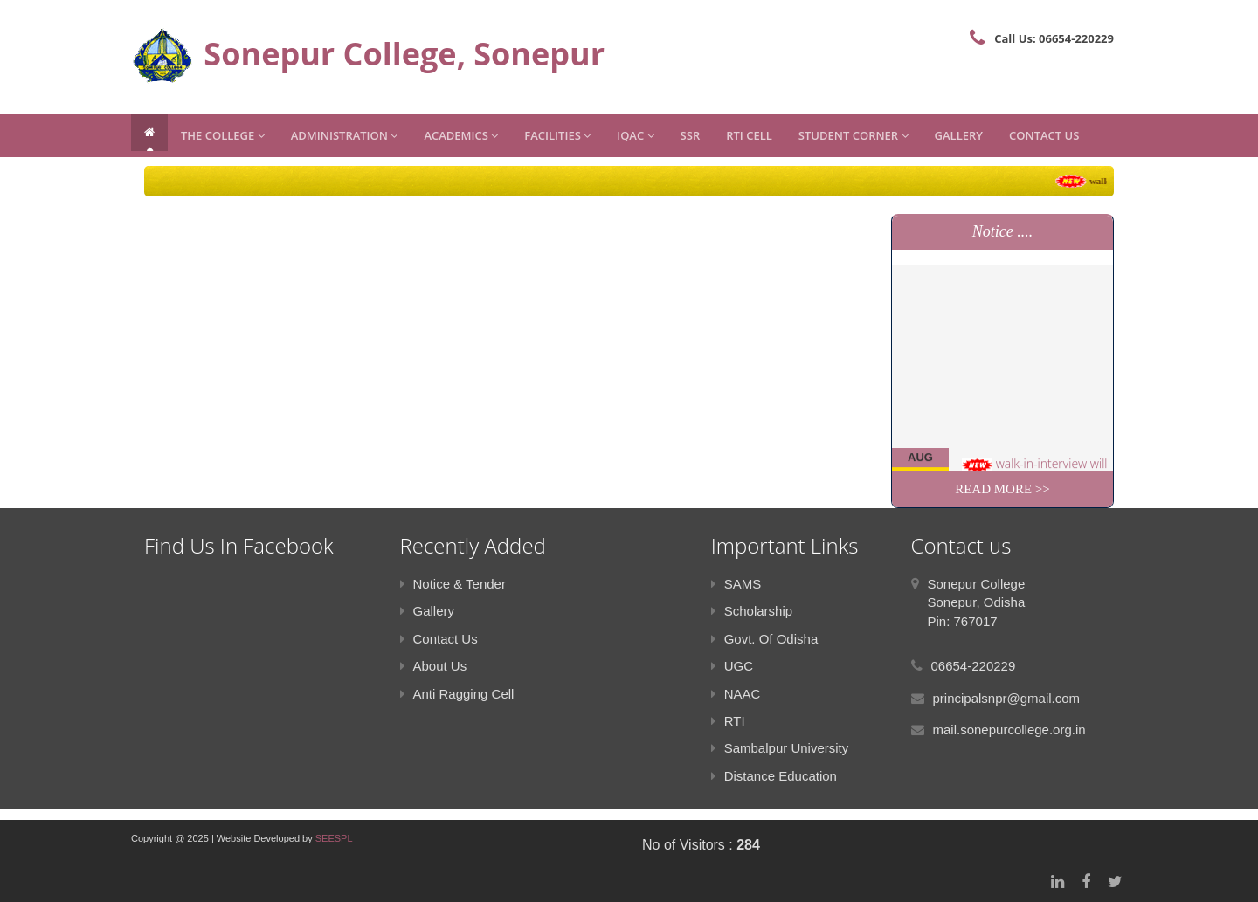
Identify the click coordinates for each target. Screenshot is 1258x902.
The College (223, 135)
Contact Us (1044, 135)
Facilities (557, 135)
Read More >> (1002, 489)
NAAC (736, 693)
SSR (691, 135)
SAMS (736, 583)
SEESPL (334, 838)
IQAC (635, 135)
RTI (728, 720)
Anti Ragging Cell (457, 693)
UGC (732, 665)
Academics (461, 135)
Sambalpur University (780, 747)
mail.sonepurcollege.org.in (1009, 729)
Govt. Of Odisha (765, 638)
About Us (433, 665)
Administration (344, 135)
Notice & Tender (453, 583)
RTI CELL (749, 135)
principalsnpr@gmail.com (1007, 698)
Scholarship (751, 610)
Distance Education (774, 775)
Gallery (959, 135)
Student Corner (853, 135)
